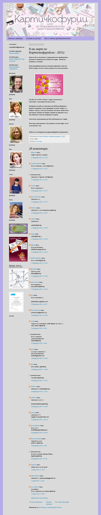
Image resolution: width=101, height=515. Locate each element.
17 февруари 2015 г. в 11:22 (39, 168)
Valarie (33, 234)
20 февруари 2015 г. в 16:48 (39, 406)
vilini (32, 364)
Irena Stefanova (35, 425)
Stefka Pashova (35, 476)
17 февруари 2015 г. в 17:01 (39, 263)
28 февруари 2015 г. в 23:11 (39, 458)
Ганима (33, 412)
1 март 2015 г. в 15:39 (38, 469)
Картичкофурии (14, 53)
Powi (32, 295)
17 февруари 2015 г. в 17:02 (39, 276)
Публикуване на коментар (39, 498)
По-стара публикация (62, 502)
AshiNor (33, 219)
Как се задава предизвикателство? (58, 38)
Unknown (33, 152)
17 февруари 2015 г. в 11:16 (39, 157)
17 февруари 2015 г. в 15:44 (39, 239)
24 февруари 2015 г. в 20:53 (39, 432)
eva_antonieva (35, 487)
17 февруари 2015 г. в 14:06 (39, 228)
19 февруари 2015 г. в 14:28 (39, 369)
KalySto (33, 245)
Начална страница (15, 38)
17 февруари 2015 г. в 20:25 (39, 289)
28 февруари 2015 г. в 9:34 (39, 445)
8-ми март (39, 141)
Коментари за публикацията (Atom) (50, 507)
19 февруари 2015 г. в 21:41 (39, 391)
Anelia (33, 321)
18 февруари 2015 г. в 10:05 (39, 315)
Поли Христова (36, 310)
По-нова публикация (35, 502)
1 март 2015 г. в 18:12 (38, 481)
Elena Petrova (35, 282)
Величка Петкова (36, 438)
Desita (32, 349)
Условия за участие (33, 38)
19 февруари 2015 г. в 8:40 (39, 343)
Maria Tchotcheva (36, 197)
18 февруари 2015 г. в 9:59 (39, 304)
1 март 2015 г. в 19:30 (38, 494)
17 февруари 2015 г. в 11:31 (39, 179)
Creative (33, 185)
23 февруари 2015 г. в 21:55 (39, 419)
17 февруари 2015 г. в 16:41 (39, 252)
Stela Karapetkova (36, 258)
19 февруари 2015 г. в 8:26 (39, 328)
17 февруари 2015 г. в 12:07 (39, 213)
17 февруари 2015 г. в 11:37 (39, 190)
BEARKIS (34, 269)
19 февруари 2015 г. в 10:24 (39, 358)
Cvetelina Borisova (36, 163)
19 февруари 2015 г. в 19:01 (39, 380)
